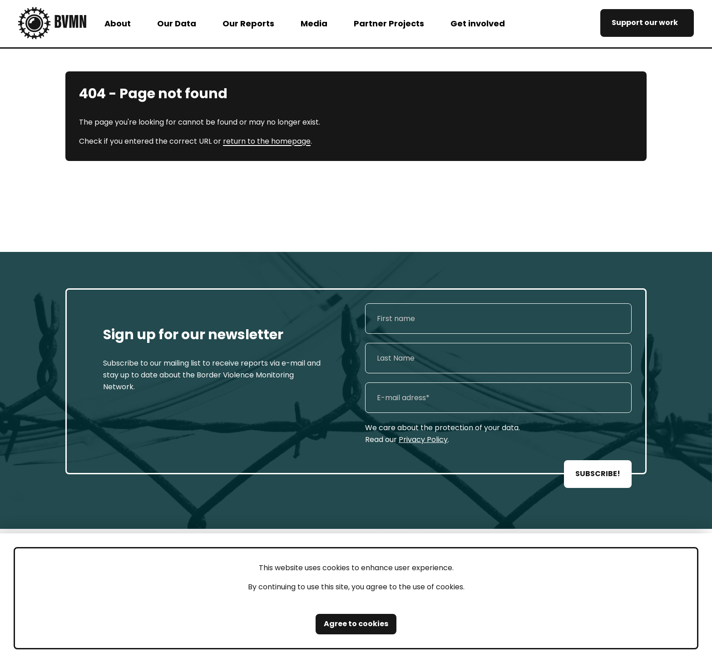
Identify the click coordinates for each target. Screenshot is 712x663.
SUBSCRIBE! (597, 473)
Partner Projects (389, 23)
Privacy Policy (423, 439)
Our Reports (248, 23)
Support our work (645, 22)
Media (314, 23)
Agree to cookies (356, 623)
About (117, 23)
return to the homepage (267, 141)
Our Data (176, 23)
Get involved (477, 23)
